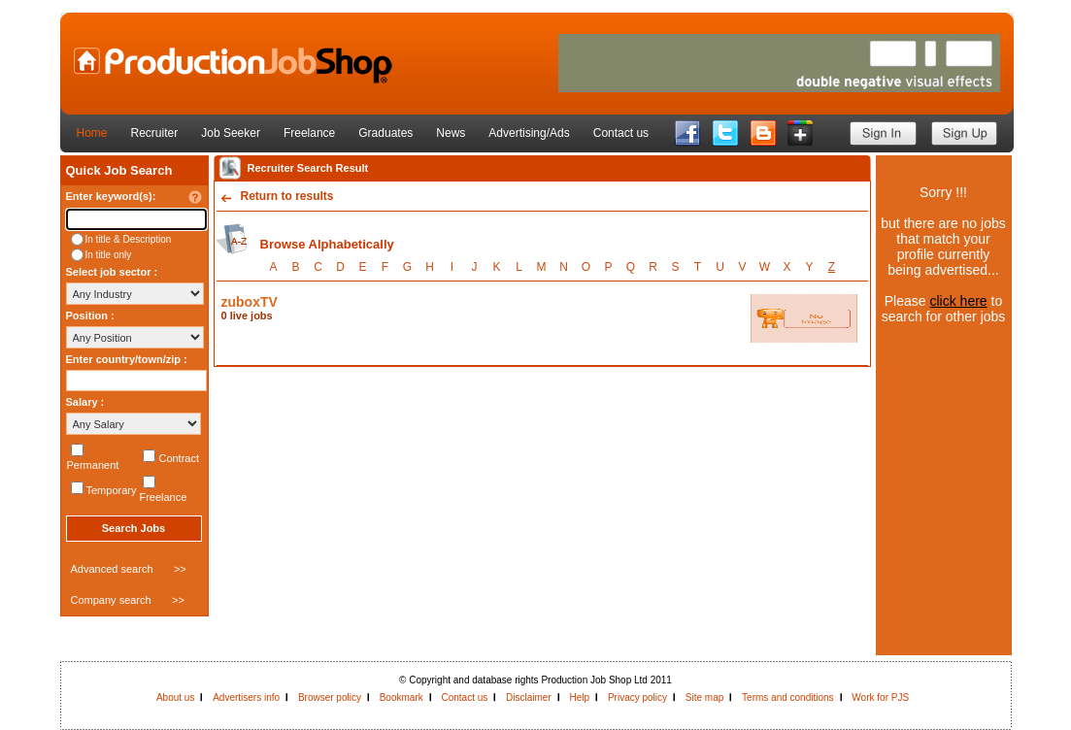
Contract (178, 458)
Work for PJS (880, 697)
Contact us (621, 133)
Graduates (385, 133)
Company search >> (127, 600)
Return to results (287, 196)
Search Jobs (133, 528)
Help (580, 697)
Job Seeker (230, 133)
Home (92, 133)
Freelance (309, 133)
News (450, 133)
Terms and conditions (788, 697)
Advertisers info (246, 697)
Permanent (93, 465)
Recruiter (155, 133)
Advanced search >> (128, 569)
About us (175, 697)
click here (958, 301)
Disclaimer (529, 697)
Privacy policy (637, 697)
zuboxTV (249, 302)
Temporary (111, 490)
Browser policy (329, 697)
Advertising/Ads (528, 133)
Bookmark (401, 697)
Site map (704, 697)
